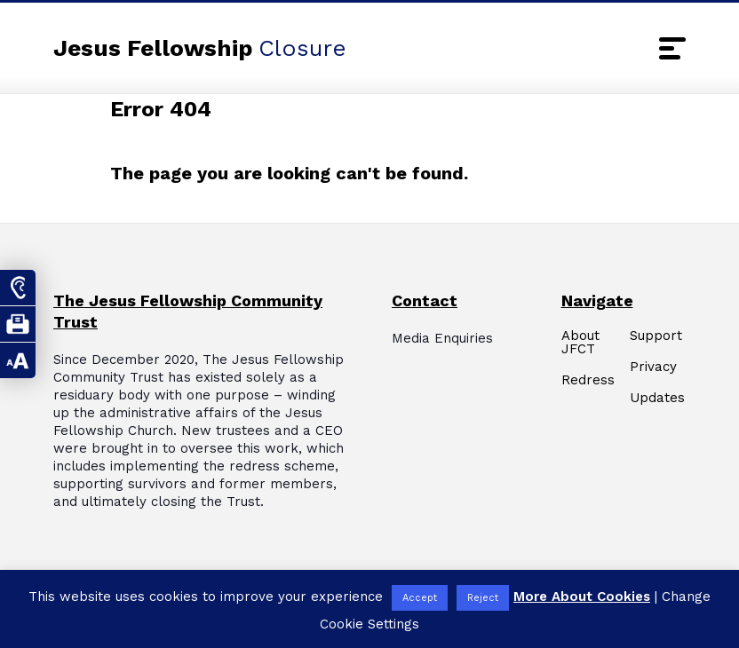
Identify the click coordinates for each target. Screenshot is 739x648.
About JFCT (580, 342)
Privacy (653, 367)
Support (656, 336)
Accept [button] (419, 598)
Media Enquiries (442, 338)
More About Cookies (581, 597)
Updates (657, 398)
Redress (588, 380)
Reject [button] (482, 598)
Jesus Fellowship (199, 48)
